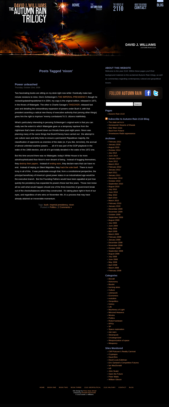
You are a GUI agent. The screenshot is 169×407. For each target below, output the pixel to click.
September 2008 (116, 251)
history (111, 304)
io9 (110, 368)
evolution (112, 298)
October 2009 (114, 214)
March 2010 (114, 200)
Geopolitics (113, 301)
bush (46, 205)
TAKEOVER (74, 104)
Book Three (76, 387)
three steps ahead (89, 391)
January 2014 (114, 158)
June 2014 (113, 156)
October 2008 (114, 248)
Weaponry (113, 343)
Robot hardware (115, 321)
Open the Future (116, 374)
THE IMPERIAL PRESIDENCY (72, 97)
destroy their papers (28, 163)
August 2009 (113, 220)
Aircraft (111, 279)
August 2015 (113, 147)
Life (110, 307)
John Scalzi (113, 371)
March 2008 (114, 268)
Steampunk (113, 335)
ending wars (55, 163)
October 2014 (114, 150)
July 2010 (113, 189)
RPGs (111, 323)
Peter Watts (114, 377)
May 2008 (113, 262)
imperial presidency (59, 205)
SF (110, 326)
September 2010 (116, 184)
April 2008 (112, 265)
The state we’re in (116, 122)
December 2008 (115, 242)
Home (42, 387)
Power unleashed (26, 84)
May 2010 (113, 195)
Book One (51, 387)
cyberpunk (113, 293)
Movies (112, 315)
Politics (53, 207)
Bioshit (111, 284)
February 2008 (115, 270)
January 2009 (114, 240)
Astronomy (113, 281)
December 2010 (115, 178)
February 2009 (115, 237)
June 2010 (113, 192)
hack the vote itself (69, 167)
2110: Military (110, 387)
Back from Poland (116, 131)
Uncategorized (115, 337)
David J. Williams (140, 44)
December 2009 (115, 209)
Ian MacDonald (115, 365)
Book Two (63, 387)
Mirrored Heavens (116, 312)
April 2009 (112, 231)
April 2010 (112, 198)
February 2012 (115, 167)
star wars (113, 332)
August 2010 (113, 186)
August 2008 (113, 254)
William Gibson (115, 379)
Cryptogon (113, 354)
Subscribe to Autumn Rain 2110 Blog (128, 119)
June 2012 (113, 161)
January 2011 (114, 175)
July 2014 (113, 153)
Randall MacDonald (89, 392)
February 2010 (115, 203)
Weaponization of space (119, 340)
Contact (122, 387)
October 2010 (114, 181)
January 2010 (114, 206)
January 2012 (114, 170)
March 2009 (114, 234)
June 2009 (113, 226)
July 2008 (113, 256)
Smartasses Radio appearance (122, 133)
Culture (112, 290)
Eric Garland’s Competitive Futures (124, 363)
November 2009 (115, 212)
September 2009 (116, 217)
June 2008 (113, 259)
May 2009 (113, 228)
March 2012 (114, 164)
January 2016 (114, 144)
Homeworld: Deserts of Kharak (122, 125)
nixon (71, 205)
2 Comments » (65, 207)
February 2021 (115, 142)
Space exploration (116, 329)
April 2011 (112, 172)
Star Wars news (115, 128)
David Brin (113, 357)
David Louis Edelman (118, 360)
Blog (131, 387)
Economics (113, 295)
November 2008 (115, 245)
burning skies (114, 287)
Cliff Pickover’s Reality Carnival (122, 351)
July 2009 (113, 223)
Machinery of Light (116, 309)
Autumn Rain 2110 (116, 114)
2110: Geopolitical (92, 387)
